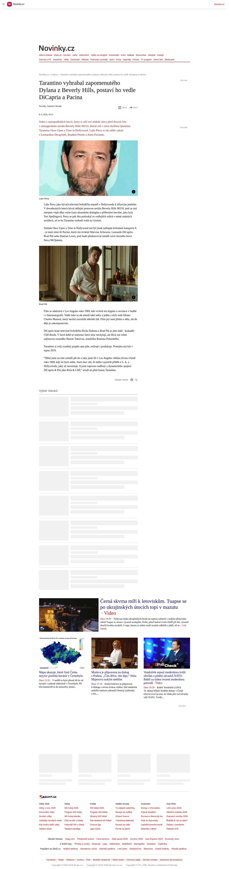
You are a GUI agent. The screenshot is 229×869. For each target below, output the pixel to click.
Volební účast (45, 829)
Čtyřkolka (162, 844)
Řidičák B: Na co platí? (177, 820)
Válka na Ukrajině (99, 55)
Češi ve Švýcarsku (149, 820)
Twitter (61, 860)
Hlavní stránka (45, 55)
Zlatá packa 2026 (120, 839)
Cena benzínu (102, 839)
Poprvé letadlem (148, 812)
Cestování (75, 59)
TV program (146, 59)
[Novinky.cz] (57, 49)
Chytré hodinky (162, 849)
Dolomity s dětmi (148, 829)
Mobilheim (127, 844)
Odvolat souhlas (150, 860)
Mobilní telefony (70, 849)
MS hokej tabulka (72, 816)
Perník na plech (122, 829)
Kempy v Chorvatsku (150, 808)
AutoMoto (57, 59)
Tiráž (88, 860)
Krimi (123, 55)
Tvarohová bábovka (124, 820)
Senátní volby (45, 816)
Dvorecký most (172, 839)
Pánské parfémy (178, 849)
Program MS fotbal (98, 812)
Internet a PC (45, 59)
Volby (74, 55)
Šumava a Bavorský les (152, 816)
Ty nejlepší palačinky (125, 808)
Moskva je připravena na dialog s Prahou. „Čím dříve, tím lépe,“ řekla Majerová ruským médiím (113, 676)
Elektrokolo (115, 844)
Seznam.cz (219, 4)
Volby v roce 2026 (47, 808)
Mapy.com (70, 839)
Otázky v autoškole (175, 824)
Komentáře (114, 55)
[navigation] (3, 4)
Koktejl (160, 55)
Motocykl (96, 844)
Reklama (70, 860)
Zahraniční (84, 55)
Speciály (127, 59)
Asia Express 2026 (154, 839)
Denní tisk (158, 59)
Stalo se (58, 55)
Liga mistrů (95, 829)
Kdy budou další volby (49, 824)
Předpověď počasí (85, 839)
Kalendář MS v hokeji (74, 824)
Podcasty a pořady (99, 59)
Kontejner (151, 844)
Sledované (169, 59)
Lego (105, 844)
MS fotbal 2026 (97, 808)
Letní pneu (122, 849)
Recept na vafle (122, 824)
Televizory (148, 849)
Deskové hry (135, 849)
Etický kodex (118, 860)
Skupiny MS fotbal (98, 816)
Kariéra (80, 860)
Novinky (42, 106)
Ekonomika (141, 55)
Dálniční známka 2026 (176, 812)
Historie (85, 59)
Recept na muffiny (123, 812)
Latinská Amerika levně (151, 824)
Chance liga (95, 824)
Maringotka (139, 844)
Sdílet (133, 107)
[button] (88, 168)
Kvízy (118, 59)
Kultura (130, 55)
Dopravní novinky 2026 (177, 816)
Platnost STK (172, 829)
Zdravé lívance (122, 816)
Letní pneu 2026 (173, 808)
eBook (122, 107)
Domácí (67, 55)
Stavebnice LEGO (88, 849)
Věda (66, 59)
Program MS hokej (73, 812)
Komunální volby (47, 812)
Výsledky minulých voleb (50, 820)
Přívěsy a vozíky (82, 844)
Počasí (136, 59)
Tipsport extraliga (72, 829)
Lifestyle (151, 55)
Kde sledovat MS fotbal (100, 820)
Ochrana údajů (133, 860)
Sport (111, 59)
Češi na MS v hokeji (73, 820)
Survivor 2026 (136, 839)
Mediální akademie (101, 860)
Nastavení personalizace (171, 860)
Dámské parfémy (107, 849)
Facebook (50, 860)
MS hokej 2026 (71, 808)
